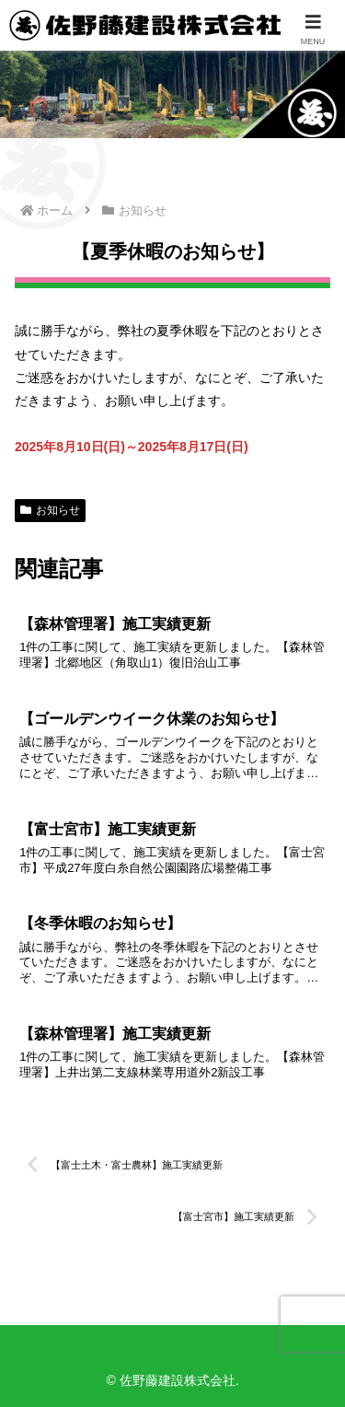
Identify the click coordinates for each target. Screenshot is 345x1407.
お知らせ (50, 510)
